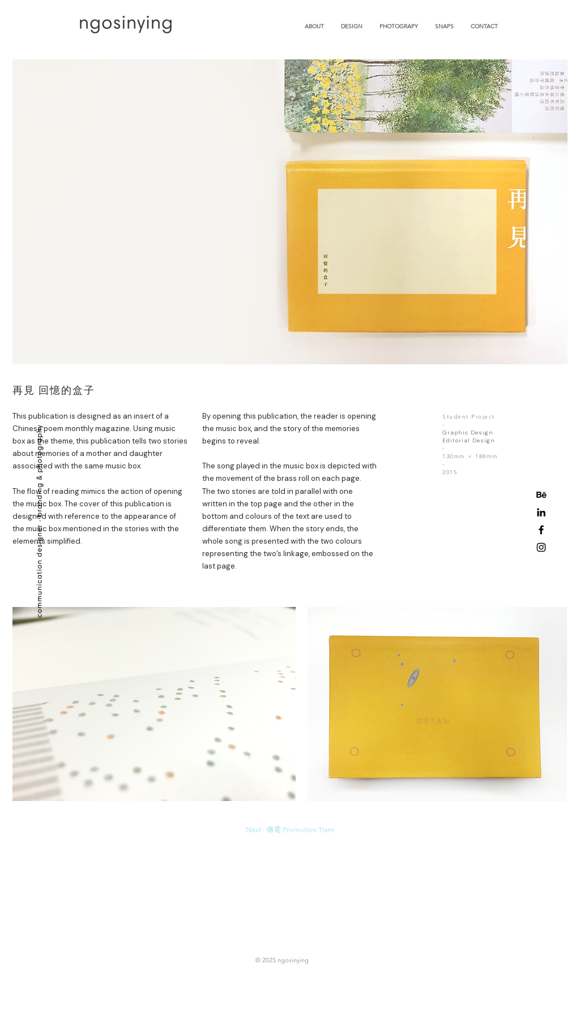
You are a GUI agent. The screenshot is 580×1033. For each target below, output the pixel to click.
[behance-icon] (541, 495)
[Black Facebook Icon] (541, 530)
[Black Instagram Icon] (541, 547)
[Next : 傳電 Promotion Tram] (290, 830)
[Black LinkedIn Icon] (541, 512)
